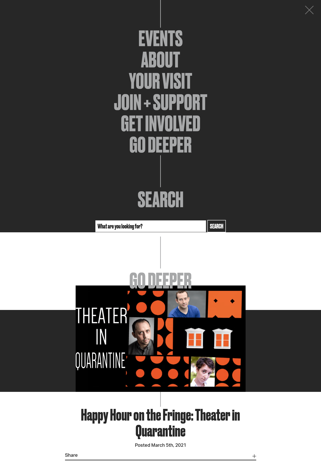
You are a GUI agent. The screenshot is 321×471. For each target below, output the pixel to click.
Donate (283, 11)
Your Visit (160, 81)
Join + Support (160, 102)
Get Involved (160, 123)
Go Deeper (160, 145)
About (160, 59)
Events (161, 38)
